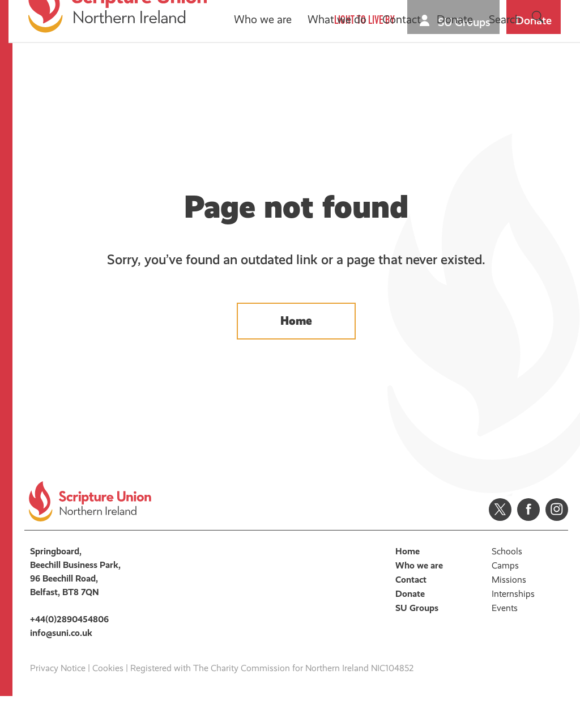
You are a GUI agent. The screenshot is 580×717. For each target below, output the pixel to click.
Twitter (500, 530)
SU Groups (466, 22)
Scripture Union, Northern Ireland (119, 60)
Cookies (107, 689)
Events (505, 628)
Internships (513, 614)
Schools (507, 572)
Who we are (264, 76)
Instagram (556, 530)
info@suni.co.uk (61, 653)
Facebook (528, 530)
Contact (403, 76)
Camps (505, 586)
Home (296, 335)
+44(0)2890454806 (69, 640)
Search (507, 76)
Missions (509, 600)
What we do (338, 76)
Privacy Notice (58, 689)
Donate (535, 20)
